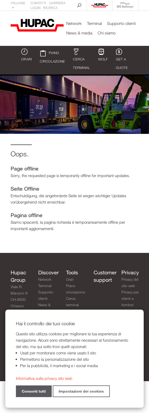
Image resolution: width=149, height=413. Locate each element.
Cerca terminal (81, 59)
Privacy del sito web (129, 282)
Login (35, 8)
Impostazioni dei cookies (81, 391)
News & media (79, 33)
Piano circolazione (52, 56)
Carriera (57, 3)
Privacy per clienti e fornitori (130, 298)
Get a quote (122, 59)
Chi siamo (107, 33)
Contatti (38, 3)
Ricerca (50, 8)
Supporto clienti (121, 23)
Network (74, 23)
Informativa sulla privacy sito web (44, 378)
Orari (26, 55)
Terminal (94, 23)
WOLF (103, 55)
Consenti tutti (34, 391)
